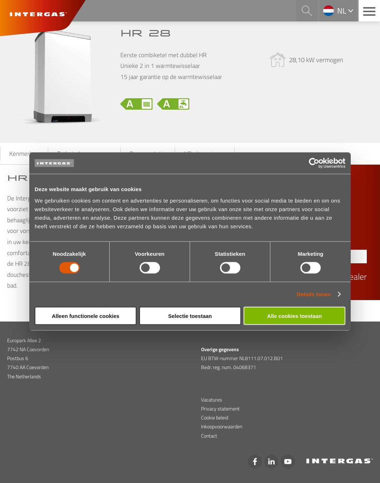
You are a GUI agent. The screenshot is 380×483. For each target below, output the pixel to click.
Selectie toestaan (190, 316)
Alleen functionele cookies (85, 316)
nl (341, 11)
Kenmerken (24, 153)
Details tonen (314, 294)
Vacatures (211, 399)
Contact (209, 435)
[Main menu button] (369, 10)
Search (307, 10)
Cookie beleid (214, 417)
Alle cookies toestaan (294, 316)
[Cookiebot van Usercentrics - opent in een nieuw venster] (314, 163)
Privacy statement (220, 408)
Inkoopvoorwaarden (221, 426)
